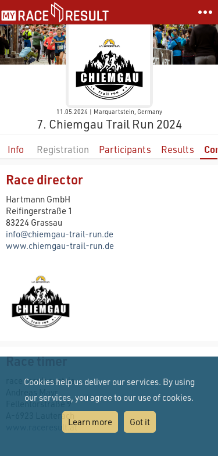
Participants (125, 149)
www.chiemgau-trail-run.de (60, 245)
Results (177, 149)
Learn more (90, 422)
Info (16, 149)
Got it (140, 422)
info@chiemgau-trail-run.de (59, 234)
